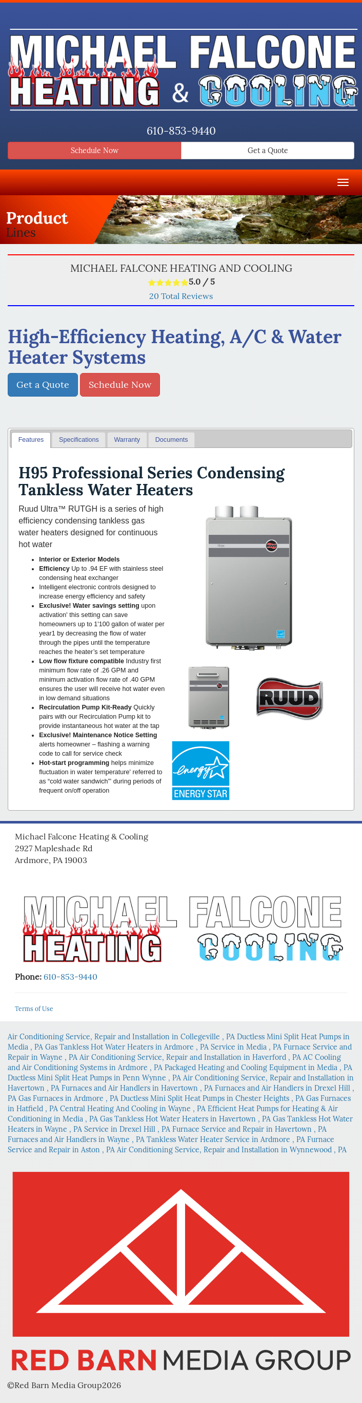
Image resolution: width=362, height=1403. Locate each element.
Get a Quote (268, 150)
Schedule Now (94, 150)
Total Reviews (181, 296)
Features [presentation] (31, 439)
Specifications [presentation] (79, 439)
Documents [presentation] (171, 439)
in (122, 1036)
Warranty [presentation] (127, 439)
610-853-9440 (181, 131)
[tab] (31, 440)
